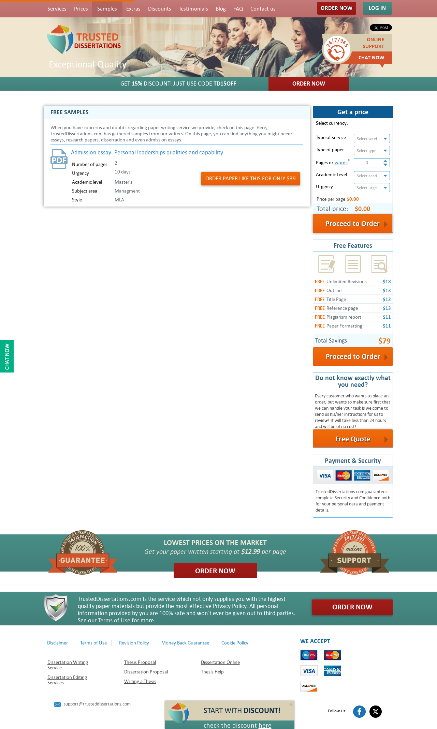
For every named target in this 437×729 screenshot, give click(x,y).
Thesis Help (212, 671)
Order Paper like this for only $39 (250, 179)
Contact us (263, 9)
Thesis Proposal (140, 662)
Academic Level (331, 174)
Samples (107, 9)
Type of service (331, 137)
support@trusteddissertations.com (97, 704)
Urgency (324, 186)
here (265, 725)
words (341, 162)
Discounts (159, 9)
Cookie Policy (234, 643)
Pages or (333, 161)
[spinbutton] (367, 162)
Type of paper (330, 149)
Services (57, 9)
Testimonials (193, 9)
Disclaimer (57, 643)
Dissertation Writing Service (67, 664)
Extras (133, 9)
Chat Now (371, 58)
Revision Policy (134, 643)
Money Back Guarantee (185, 643)
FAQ (238, 9)
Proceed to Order (353, 356)
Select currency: (332, 123)
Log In (377, 8)
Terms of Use (114, 620)
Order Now (336, 8)
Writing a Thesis (140, 681)
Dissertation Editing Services (67, 679)
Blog (221, 9)
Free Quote (352, 439)
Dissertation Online (220, 662)
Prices (81, 9)
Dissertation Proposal (146, 671)
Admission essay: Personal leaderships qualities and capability (147, 152)
